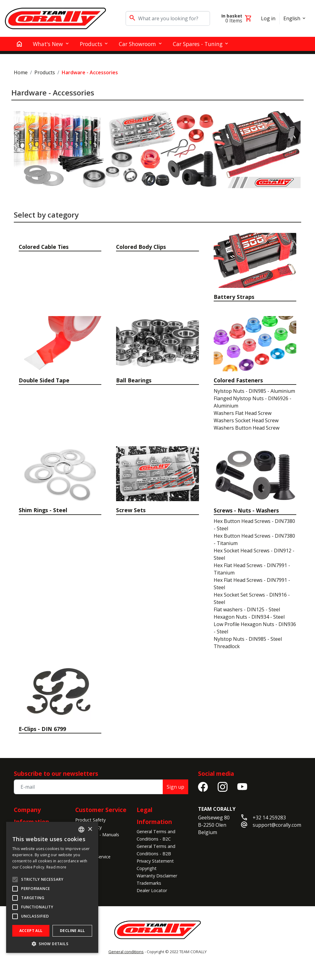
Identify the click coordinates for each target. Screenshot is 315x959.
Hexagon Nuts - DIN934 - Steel (249, 616)
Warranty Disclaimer (157, 876)
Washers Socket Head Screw (246, 420)
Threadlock (227, 646)
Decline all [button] (72, 930)
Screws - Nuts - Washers (246, 510)
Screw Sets (131, 510)
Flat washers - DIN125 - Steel (247, 609)
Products (44, 72)
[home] (19, 44)
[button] (52, 944)
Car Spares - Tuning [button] (198, 44)
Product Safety (90, 820)
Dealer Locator (152, 890)
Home (21, 72)
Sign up (175, 786)
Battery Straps (234, 296)
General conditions (126, 951)
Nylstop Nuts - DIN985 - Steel (248, 639)
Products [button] (91, 44)
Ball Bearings (133, 380)
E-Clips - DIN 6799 (42, 729)
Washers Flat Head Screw (242, 413)
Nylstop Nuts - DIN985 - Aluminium (254, 391)
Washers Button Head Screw (246, 427)
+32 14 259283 (269, 817)
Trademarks (149, 883)
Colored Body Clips (141, 246)
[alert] (52, 887)
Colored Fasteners (238, 380)
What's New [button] (48, 44)
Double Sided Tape (44, 380)
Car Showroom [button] (137, 44)
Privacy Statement (155, 861)
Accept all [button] (31, 930)
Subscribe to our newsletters (56, 773)
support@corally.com (277, 825)
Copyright (147, 868)
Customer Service (100, 810)
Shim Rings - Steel (43, 510)
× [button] (90, 829)
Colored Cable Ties (43, 246)
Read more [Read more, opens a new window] (56, 867)
